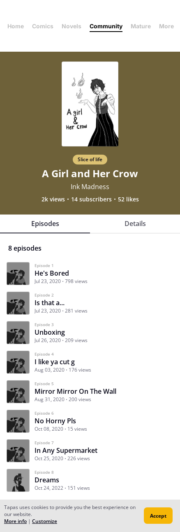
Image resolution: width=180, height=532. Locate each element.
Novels (71, 26)
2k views (53, 199)
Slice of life (90, 159)
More (169, 26)
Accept (158, 515)
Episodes (45, 223)
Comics (42, 26)
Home (15, 26)
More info (15, 521)
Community (106, 26)
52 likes (128, 199)
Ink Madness (90, 187)
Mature (141, 26)
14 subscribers (91, 199)
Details (135, 223)
